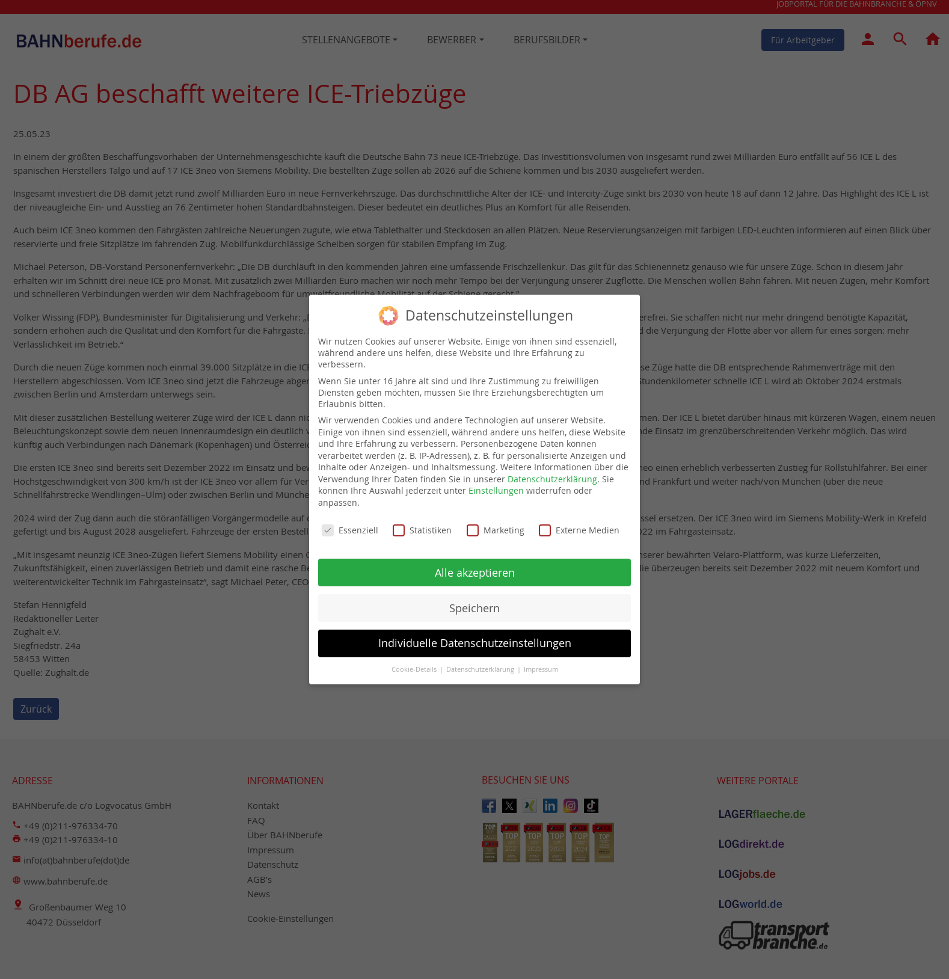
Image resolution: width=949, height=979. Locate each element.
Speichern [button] (474, 608)
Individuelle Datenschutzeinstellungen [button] (474, 643)
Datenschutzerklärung (552, 479)
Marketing (495, 530)
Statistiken (422, 530)
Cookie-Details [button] (415, 669)
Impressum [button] (541, 669)
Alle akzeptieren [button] (475, 573)
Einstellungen (496, 490)
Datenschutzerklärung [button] (481, 669)
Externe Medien (579, 530)
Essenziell (350, 530)
